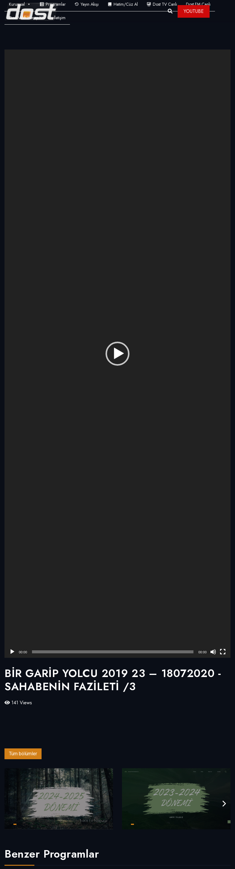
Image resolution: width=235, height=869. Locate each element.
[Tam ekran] (223, 652)
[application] (117, 353)
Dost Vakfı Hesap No (27, 18)
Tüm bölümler (23, 754)
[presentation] (224, 804)
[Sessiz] (213, 652)
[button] (117, 354)
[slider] (113, 651)
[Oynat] (12, 652)
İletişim (59, 18)
